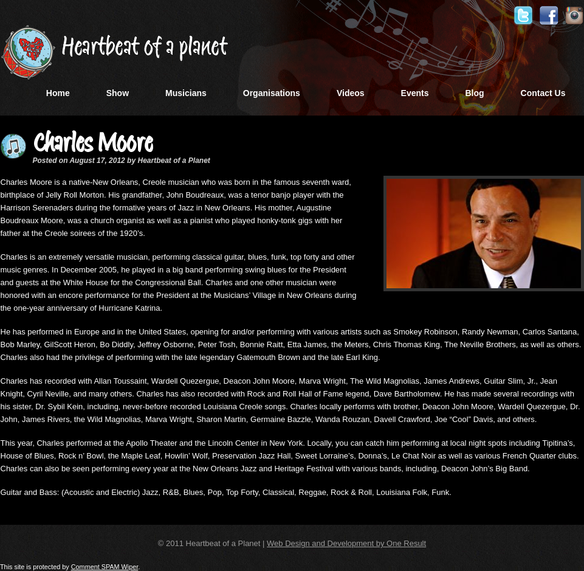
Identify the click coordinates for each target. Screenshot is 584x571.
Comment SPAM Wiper (105, 566)
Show (117, 93)
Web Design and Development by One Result (346, 543)
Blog (474, 93)
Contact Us (543, 93)
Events (415, 93)
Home (58, 93)
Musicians (186, 93)
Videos (351, 93)
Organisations (271, 93)
